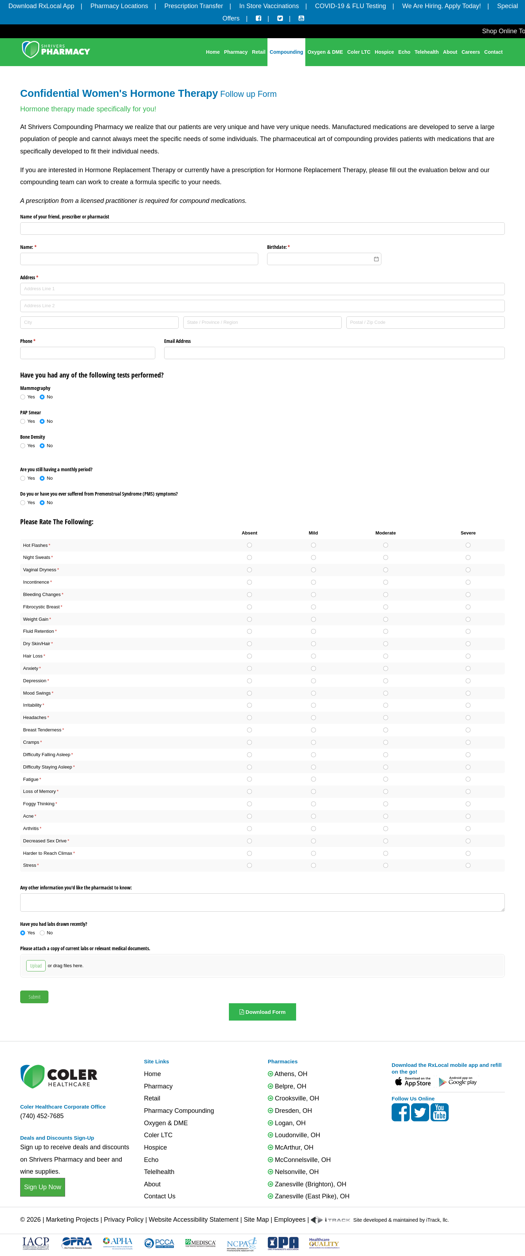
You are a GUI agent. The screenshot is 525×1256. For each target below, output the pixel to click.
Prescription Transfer (193, 6)
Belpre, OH (287, 1086)
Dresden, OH (290, 1110)
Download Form (263, 1012)
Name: (36, 247)
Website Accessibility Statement (193, 1219)
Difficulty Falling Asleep (46, 754)
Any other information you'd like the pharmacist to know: (76, 887)
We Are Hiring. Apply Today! (441, 6)
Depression (34, 680)
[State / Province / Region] (262, 322)
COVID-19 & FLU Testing (350, 6)
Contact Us (159, 1196)
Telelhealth (159, 1171)
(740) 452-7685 (42, 1116)
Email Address (177, 341)
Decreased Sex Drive (45, 840)
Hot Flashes (35, 545)
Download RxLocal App (41, 6)
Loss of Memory (39, 791)
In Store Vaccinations (269, 6)
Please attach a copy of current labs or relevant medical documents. (85, 948)
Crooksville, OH (293, 1098)
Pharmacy (236, 52)
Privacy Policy (124, 1219)
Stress (29, 865)
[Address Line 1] (262, 289)
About (450, 52)
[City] (99, 322)
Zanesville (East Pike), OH (309, 1196)
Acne (28, 816)
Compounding (286, 52)
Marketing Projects (72, 1219)
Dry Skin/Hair (36, 643)
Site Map (256, 1219)
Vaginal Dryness (39, 569)
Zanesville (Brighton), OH (307, 1184)
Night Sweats (36, 557)
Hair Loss (32, 656)
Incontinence (36, 582)
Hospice (384, 52)
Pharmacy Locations (119, 6)
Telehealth (427, 52)
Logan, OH (287, 1123)
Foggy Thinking (38, 803)
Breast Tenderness (42, 729)
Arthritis (31, 828)
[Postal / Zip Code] (425, 322)
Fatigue (30, 779)
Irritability (32, 705)
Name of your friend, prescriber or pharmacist (64, 216)
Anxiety (30, 668)
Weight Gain (35, 619)
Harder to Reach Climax (47, 853)
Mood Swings (37, 693)
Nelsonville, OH (293, 1171)
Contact (493, 52)
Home (213, 52)
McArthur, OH (290, 1147)
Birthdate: (287, 247)
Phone (36, 341)
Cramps (31, 742)
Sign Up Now (42, 1187)
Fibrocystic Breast (41, 606)
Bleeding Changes (41, 594)
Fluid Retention (38, 631)
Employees (290, 1219)
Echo (404, 52)
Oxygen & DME (325, 52)
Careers (471, 52)
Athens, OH (287, 1073)
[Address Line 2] (262, 306)
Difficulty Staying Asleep (47, 767)
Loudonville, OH (294, 1135)
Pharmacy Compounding (179, 1110)
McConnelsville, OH (299, 1159)
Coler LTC (359, 52)
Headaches (34, 717)
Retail (258, 52)
